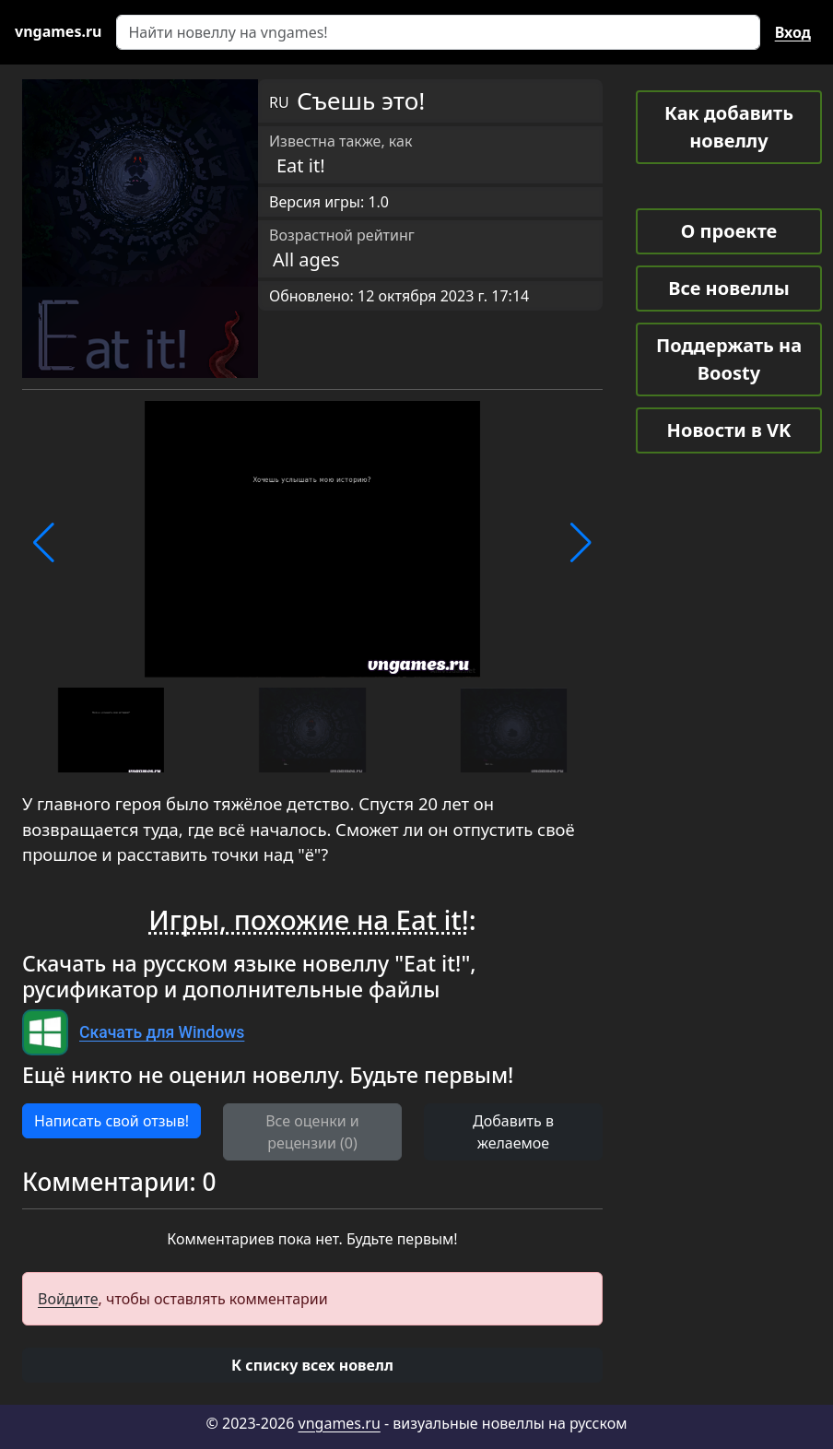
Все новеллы (729, 288)
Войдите (68, 1299)
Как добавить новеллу (728, 126)
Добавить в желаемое (513, 1132)
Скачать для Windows (161, 1032)
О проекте (729, 230)
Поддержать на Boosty (729, 359)
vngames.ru (340, 1423)
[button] (43, 543)
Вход (793, 32)
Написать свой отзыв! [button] (111, 1121)
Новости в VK (729, 430)
